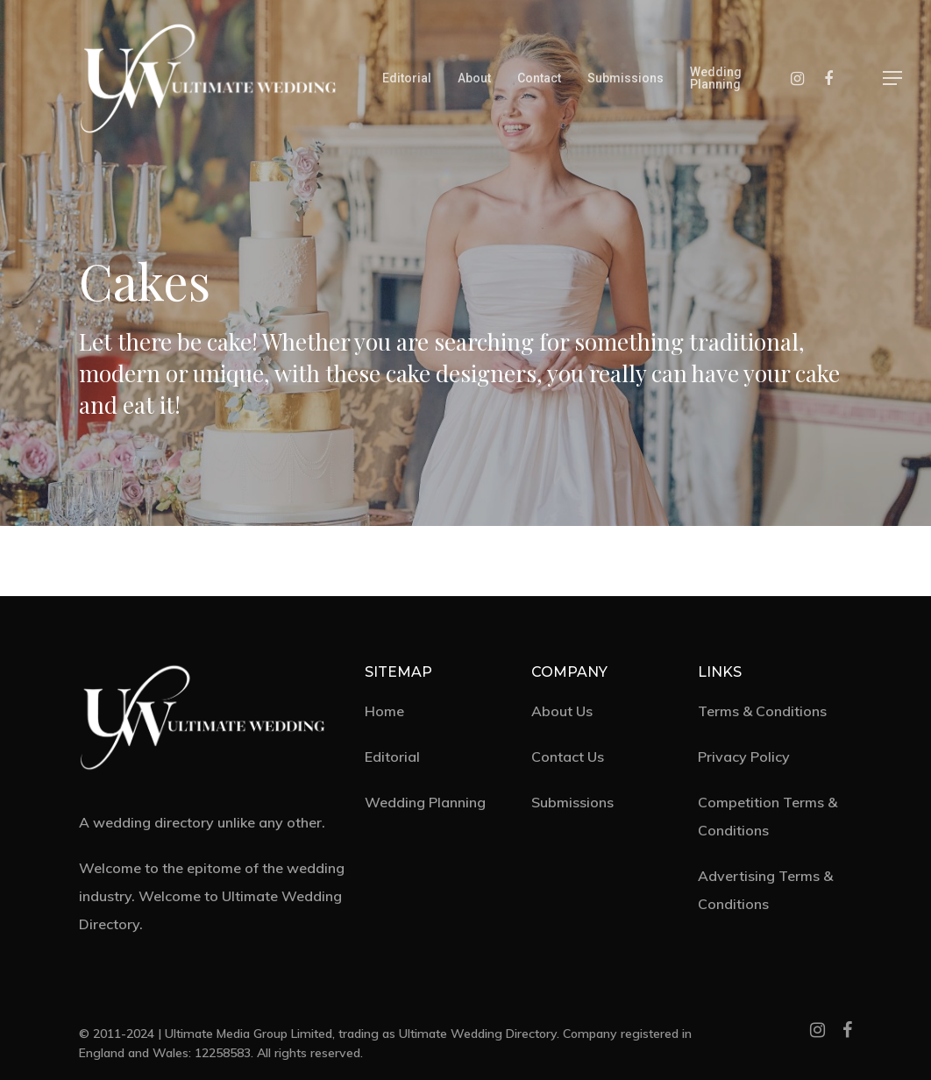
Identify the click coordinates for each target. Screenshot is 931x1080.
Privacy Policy (744, 756)
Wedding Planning (716, 78)
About (474, 78)
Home (384, 711)
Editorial (406, 78)
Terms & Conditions (762, 711)
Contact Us (567, 756)
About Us (562, 711)
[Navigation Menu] (893, 78)
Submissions (625, 78)
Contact (539, 78)
